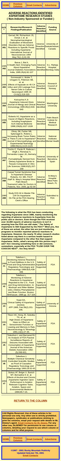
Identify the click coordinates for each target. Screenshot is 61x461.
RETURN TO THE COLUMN (30, 400)
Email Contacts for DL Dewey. (33, 423)
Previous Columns (17, 5)
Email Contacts (34, 5)
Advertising (51, 5)
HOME (6, 5)
